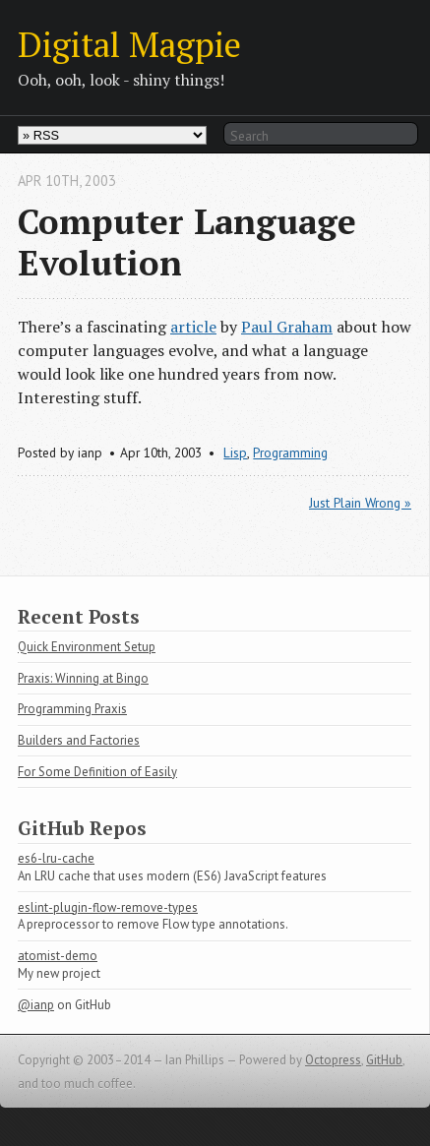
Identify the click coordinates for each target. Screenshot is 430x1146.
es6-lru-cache (56, 858)
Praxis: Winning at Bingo (83, 678)
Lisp (235, 452)
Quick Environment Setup (86, 646)
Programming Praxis (72, 708)
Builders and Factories (79, 740)
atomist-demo (57, 955)
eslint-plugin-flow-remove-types (108, 907)
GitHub (384, 1060)
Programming (290, 452)
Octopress (333, 1060)
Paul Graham (287, 326)
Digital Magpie (129, 44)
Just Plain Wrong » (360, 503)
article (193, 326)
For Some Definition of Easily (97, 771)
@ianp (36, 1004)
